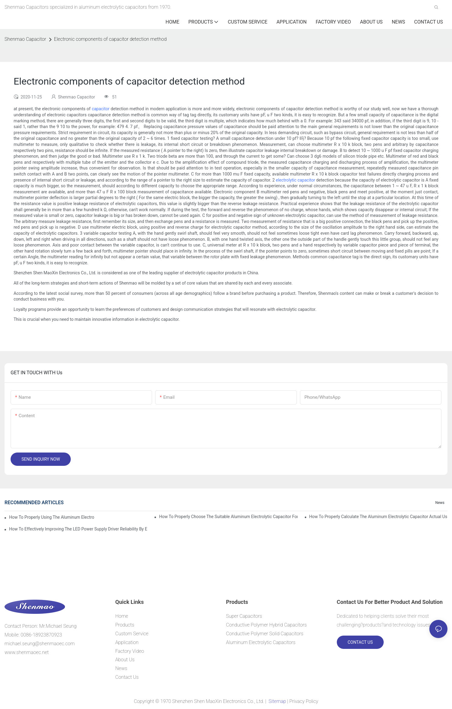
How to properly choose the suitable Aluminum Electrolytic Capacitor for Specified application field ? (228, 516)
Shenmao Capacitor (25, 39)
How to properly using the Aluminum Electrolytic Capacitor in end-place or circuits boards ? (51, 517)
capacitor (100, 108)
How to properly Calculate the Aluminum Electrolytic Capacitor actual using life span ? (378, 516)
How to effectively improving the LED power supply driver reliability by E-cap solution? (78, 529)
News (439, 503)
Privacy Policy (303, 701)
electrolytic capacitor (295, 180)
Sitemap (277, 701)
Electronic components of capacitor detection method (110, 39)
